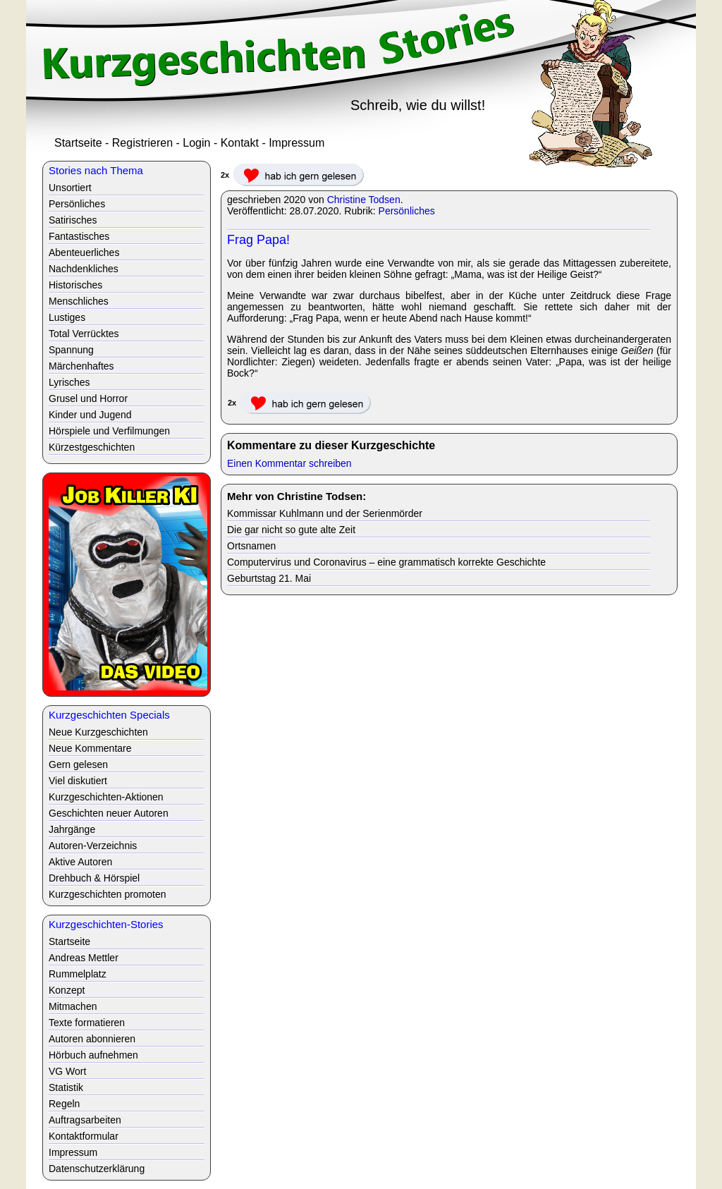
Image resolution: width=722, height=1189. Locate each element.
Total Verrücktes (84, 333)
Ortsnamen (251, 545)
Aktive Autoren (80, 861)
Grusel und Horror (88, 398)
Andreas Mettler (83, 957)
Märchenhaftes (81, 366)
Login (196, 143)
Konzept (67, 990)
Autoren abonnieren (92, 1038)
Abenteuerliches (84, 252)
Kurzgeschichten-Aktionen (106, 797)
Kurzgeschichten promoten (107, 894)
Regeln (64, 1103)
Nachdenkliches (83, 268)
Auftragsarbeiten (85, 1120)
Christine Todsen (363, 199)
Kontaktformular (83, 1136)
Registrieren (142, 143)
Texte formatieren (87, 1022)
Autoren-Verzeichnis (93, 845)
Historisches (75, 285)
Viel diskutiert (78, 780)
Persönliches (407, 211)
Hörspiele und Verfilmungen (109, 431)
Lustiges (67, 317)
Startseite (78, 143)
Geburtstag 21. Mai (269, 578)
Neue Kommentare (90, 748)
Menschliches (79, 301)
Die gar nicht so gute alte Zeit (291, 529)
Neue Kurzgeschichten (98, 732)
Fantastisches (79, 236)
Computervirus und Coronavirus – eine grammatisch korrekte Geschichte (386, 562)
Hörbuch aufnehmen (93, 1055)
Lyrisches (69, 382)
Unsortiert (70, 187)
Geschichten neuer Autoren (109, 813)
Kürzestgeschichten (92, 447)
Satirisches (73, 220)
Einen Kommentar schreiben (289, 463)
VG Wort (67, 1071)
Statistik (66, 1087)
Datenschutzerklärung (97, 1168)
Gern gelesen (78, 764)
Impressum (296, 143)
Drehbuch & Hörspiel (94, 878)
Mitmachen (73, 1006)
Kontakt (240, 143)
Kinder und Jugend (90, 414)
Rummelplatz (77, 974)
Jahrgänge (72, 829)
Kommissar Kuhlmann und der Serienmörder (324, 513)
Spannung (71, 349)
